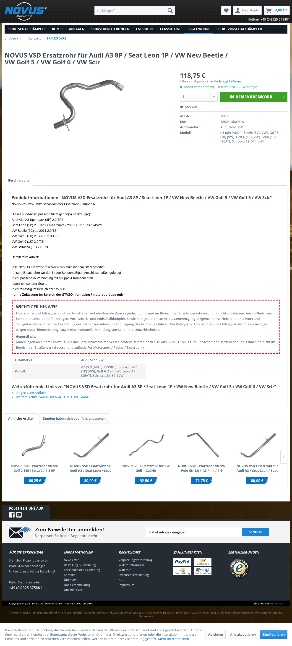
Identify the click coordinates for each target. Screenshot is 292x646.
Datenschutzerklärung (134, 575)
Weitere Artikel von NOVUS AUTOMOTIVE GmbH (50, 397)
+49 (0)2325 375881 (25, 587)
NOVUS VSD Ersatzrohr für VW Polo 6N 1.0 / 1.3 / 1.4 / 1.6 (201, 468)
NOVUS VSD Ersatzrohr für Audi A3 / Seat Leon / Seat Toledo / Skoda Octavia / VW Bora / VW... (90, 468)
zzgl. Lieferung (232, 81)
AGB (121, 580)
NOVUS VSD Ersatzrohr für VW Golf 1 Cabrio (146, 468)
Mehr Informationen (173, 639)
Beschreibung (18, 180)
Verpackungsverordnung (135, 560)
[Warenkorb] (277, 10)
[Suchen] (170, 10)
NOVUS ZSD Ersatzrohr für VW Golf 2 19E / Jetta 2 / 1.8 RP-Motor (34, 468)
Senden (255, 532)
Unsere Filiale (73, 590)
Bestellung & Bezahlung (80, 565)
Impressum (126, 585)
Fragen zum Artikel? (29, 392)
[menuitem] (134, 10)
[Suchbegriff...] (134, 10)
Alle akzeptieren (243, 634)
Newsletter (71, 560)
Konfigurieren (274, 634)
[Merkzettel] (226, 10)
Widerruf (125, 570)
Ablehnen (215, 634)
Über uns (70, 580)
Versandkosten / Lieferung (82, 570)
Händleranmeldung (77, 585)
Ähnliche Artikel (21, 418)
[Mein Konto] (247, 10)
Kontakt (69, 575)
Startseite (34, 38)
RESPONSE (276, 603)
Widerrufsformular (131, 565)
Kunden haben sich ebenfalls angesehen (74, 418)
